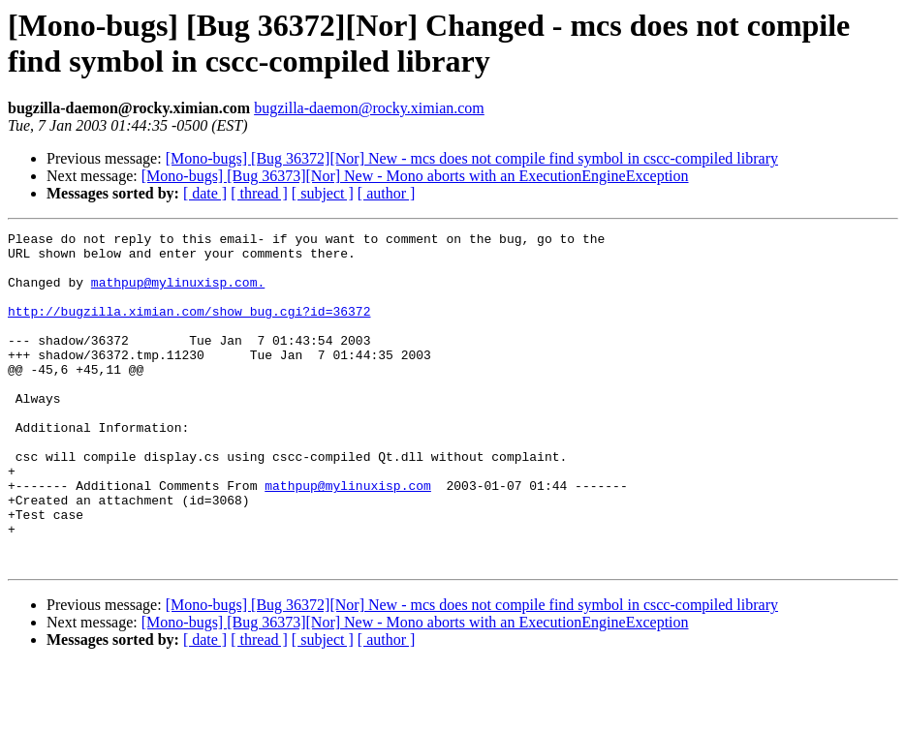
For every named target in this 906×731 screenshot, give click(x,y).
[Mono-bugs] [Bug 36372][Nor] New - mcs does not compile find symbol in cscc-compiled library (472, 158)
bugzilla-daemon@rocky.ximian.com (369, 108)
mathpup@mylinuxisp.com (348, 537)
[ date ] (205, 193)
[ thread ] (259, 193)
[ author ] (387, 193)
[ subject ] (323, 193)
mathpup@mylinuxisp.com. (178, 293)
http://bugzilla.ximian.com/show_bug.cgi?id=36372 (189, 328)
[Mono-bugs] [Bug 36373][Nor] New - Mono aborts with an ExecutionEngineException (415, 176)
